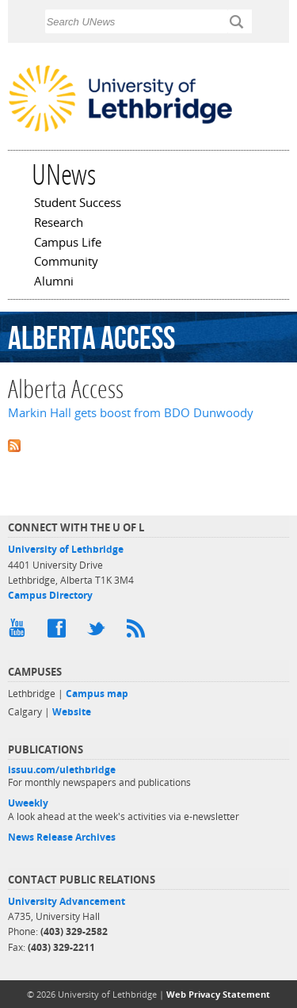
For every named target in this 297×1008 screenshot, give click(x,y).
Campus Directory (50, 595)
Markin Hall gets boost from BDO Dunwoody (130, 412)
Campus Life (67, 243)
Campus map (97, 693)
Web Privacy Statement (218, 994)
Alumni (54, 282)
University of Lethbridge (66, 549)
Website (71, 712)
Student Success (77, 204)
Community (66, 262)
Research (58, 224)
